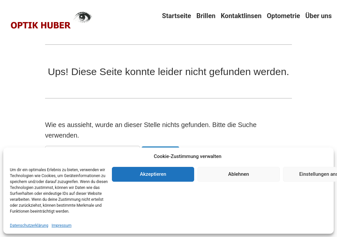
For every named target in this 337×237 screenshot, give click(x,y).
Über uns (318, 15)
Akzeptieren (153, 174)
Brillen (206, 15)
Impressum (61, 225)
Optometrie (283, 15)
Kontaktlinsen (241, 15)
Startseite (176, 15)
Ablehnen (238, 174)
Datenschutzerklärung (29, 225)
